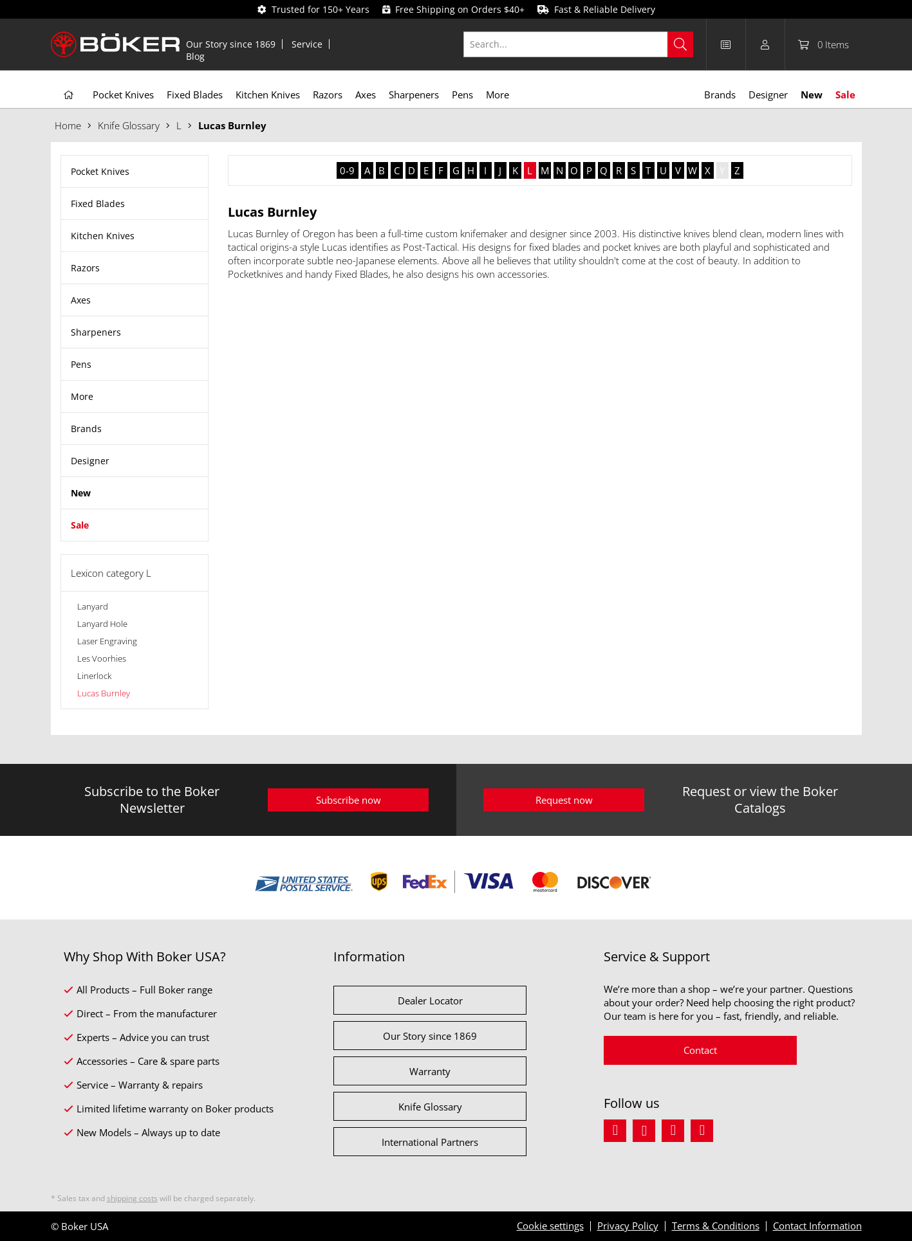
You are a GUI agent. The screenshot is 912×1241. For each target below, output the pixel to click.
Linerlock (94, 676)
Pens (81, 364)
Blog (195, 56)
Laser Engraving (107, 641)
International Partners (430, 1142)
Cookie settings (550, 1225)
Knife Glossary (430, 1106)
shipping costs (132, 1198)
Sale (80, 525)
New (81, 493)
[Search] (680, 44)
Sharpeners (96, 332)
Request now (564, 799)
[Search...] (578, 44)
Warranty (430, 1071)
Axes (81, 300)
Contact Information (817, 1225)
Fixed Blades (98, 203)
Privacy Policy (627, 1225)
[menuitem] (231, 44)
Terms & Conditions (715, 1225)
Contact (700, 1050)
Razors (85, 268)
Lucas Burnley (103, 693)
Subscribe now (348, 799)
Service (307, 44)
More (82, 396)
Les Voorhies (101, 658)
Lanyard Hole (102, 624)
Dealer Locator (430, 1000)
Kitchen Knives (103, 236)
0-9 (347, 170)
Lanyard (92, 606)
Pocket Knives (100, 171)
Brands (86, 428)
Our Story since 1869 (230, 44)
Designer (90, 461)
